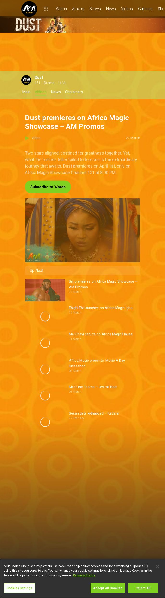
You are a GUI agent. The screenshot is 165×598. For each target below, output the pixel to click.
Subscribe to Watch (48, 187)
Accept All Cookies (107, 588)
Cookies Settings (19, 588)
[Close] (157, 566)
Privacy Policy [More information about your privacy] (84, 575)
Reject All (143, 588)
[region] (82, 578)
